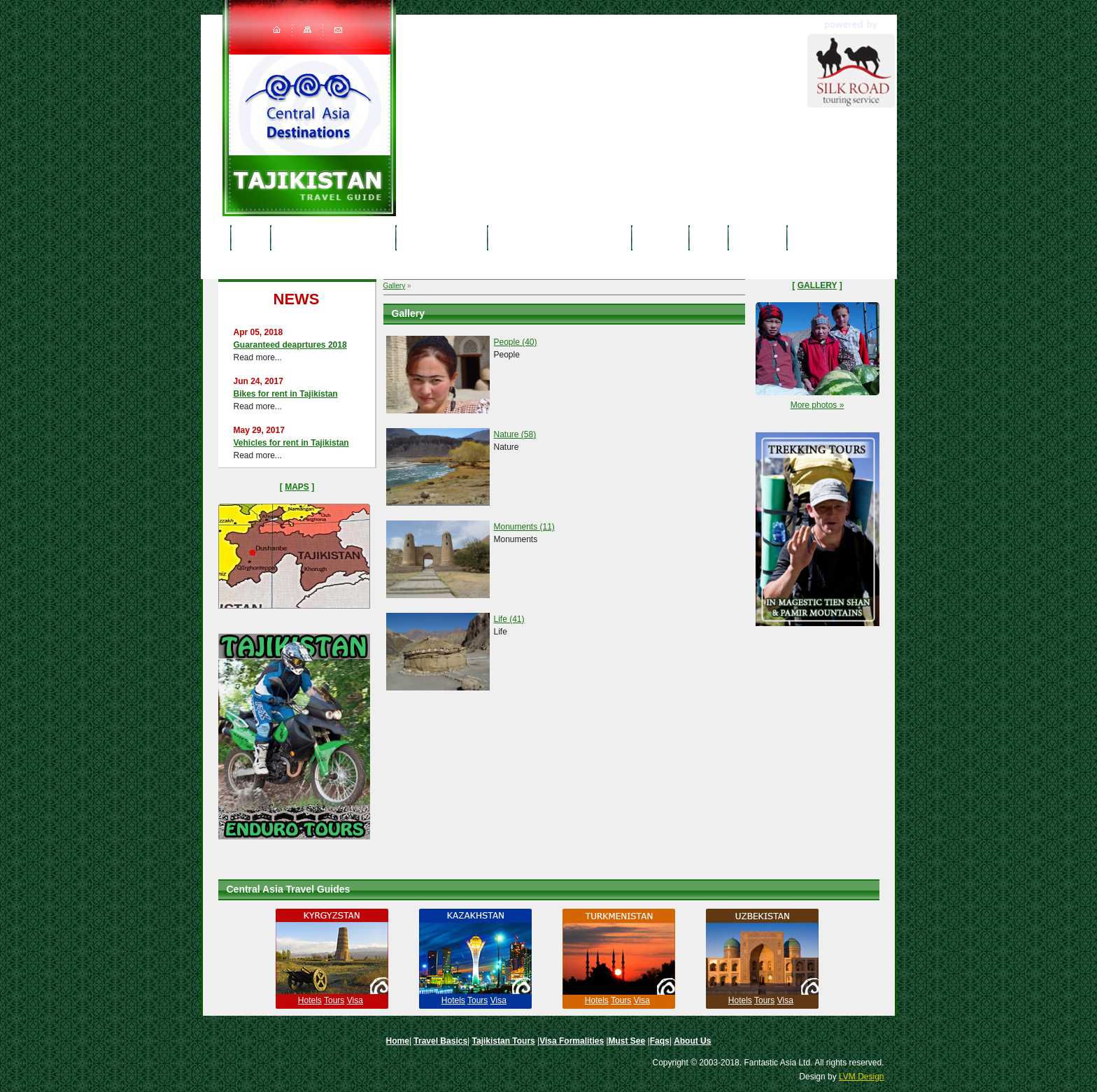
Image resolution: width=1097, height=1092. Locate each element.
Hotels (310, 1000)
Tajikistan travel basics (334, 237)
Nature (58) (515, 434)
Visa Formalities (571, 1041)
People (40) (515, 342)
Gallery (394, 286)
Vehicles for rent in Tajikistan (291, 443)
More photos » (817, 405)
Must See (660, 237)
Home (250, 237)
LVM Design (861, 1077)
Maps (297, 487)
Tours (334, 1000)
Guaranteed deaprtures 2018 (290, 345)
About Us (757, 237)
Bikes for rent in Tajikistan (286, 394)
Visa (355, 1000)
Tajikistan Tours (442, 237)
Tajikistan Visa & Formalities (560, 237)
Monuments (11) (524, 527)
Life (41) (509, 619)
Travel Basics (440, 1041)
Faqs (708, 237)
